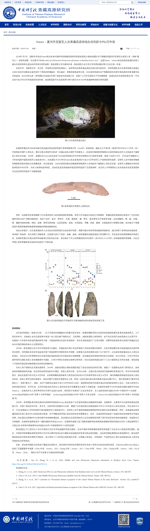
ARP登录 (18, 2)
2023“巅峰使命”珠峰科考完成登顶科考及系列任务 (30, 502)
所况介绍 (17, 25)
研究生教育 (81, 25)
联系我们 (61, 2)
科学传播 (126, 25)
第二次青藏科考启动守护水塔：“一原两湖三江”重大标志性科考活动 (114, 502)
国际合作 (67, 25)
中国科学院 (39, 2)
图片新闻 (12, 32)
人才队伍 (42, 25)
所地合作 (95, 25)
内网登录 (7, 2)
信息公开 (139, 25)
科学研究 (55, 25)
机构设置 (30, 25)
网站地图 (50, 2)
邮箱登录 (28, 2)
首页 (7, 25)
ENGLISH (142, 2)
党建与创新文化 (110, 25)
